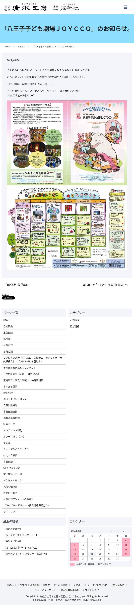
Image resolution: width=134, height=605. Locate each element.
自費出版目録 (10, 405)
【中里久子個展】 (12, 541)
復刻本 (6, 442)
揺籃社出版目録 (11, 417)
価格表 (6, 339)
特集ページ (9, 424)
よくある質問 (10, 386)
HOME (8, 46)
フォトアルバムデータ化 (16, 449)
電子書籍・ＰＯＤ (12, 474)
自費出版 (8, 461)
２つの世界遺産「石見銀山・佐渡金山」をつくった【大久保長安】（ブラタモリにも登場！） (32, 359)
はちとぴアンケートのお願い (18, 499)
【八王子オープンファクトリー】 (20, 535)
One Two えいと (11, 467)
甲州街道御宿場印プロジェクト (19, 367)
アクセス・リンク (12, 480)
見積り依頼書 (10, 486)
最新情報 (74, 326)
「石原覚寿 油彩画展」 (17, 284)
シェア (5, 294)
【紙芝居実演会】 (12, 528)
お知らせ (22, 46)
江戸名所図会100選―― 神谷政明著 (21, 373)
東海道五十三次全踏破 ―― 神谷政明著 (23, 380)
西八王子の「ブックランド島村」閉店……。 (106, 284)
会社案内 (8, 326)
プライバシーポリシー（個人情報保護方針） (26, 505)
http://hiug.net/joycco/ (20, 95)
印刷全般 (8, 392)
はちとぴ (8, 345)
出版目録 (8, 332)
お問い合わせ (10, 493)
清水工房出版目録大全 (15, 399)
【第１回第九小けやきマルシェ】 (20, 547)
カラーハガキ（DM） (14, 436)
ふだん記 (8, 351)
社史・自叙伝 (10, 455)
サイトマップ (10, 511)
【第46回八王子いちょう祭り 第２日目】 (25, 553)
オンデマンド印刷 (12, 430)
